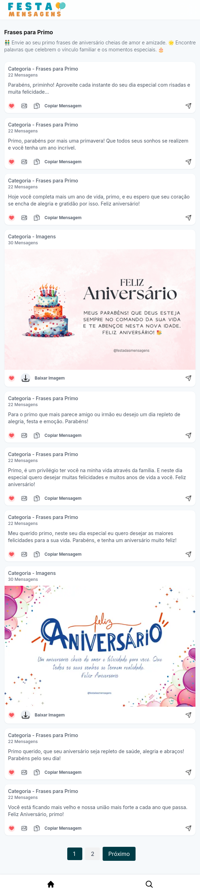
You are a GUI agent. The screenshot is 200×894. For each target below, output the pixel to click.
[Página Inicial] (49, 884)
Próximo (119, 853)
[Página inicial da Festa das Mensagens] (38, 10)
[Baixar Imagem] (25, 378)
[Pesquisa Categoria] (146, 884)
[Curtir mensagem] (11, 105)
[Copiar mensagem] (24, 105)
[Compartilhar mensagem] (188, 105)
